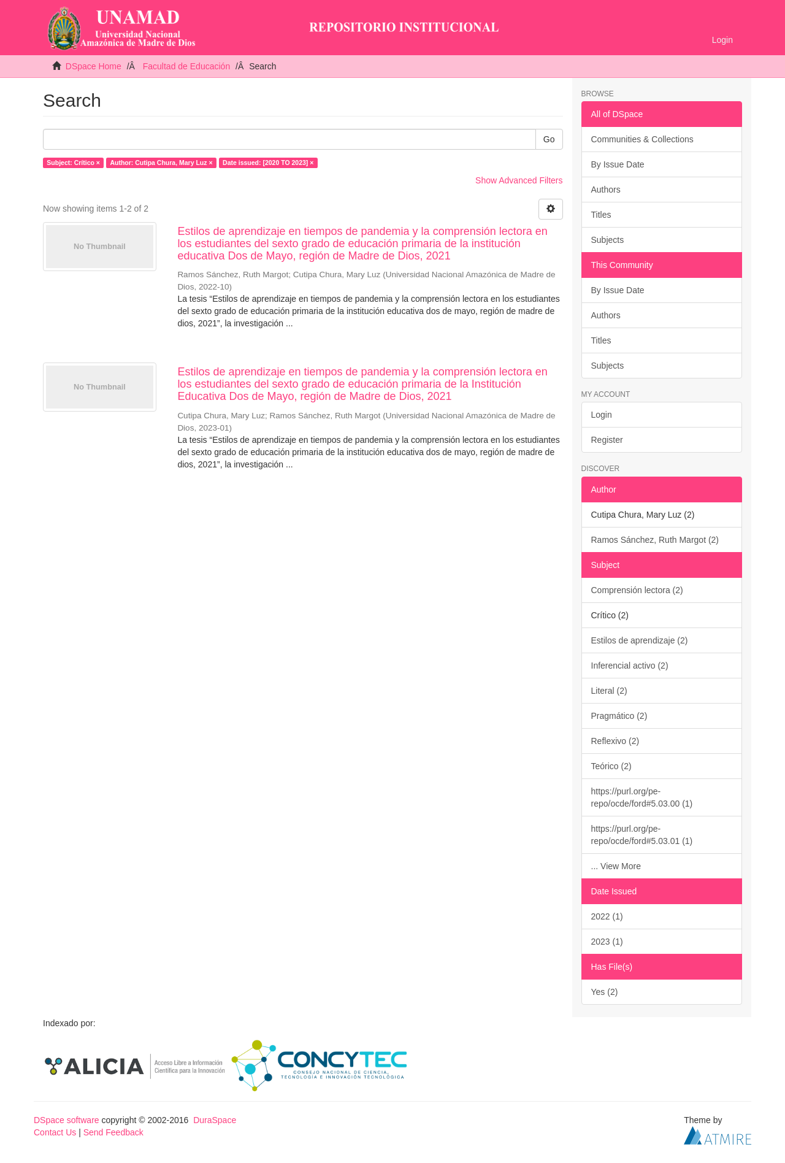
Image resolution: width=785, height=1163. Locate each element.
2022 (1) (607, 916)
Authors (606, 189)
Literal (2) (609, 691)
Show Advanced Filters (518, 180)
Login (601, 415)
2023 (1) (607, 941)
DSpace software (66, 1120)
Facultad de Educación (186, 66)
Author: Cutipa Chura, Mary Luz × (161, 162)
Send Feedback (113, 1132)
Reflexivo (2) (615, 741)
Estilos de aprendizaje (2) (639, 640)
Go (549, 139)
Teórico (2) (611, 766)
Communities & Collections (642, 139)
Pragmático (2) (619, 716)
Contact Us (55, 1132)
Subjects (607, 240)
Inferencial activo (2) (629, 665)
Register (607, 440)
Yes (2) (604, 992)
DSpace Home (93, 66)
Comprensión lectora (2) (637, 590)
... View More (616, 866)
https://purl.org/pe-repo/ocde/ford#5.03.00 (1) (642, 797)
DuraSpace (214, 1120)
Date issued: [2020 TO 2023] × (268, 162)
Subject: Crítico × (73, 162)
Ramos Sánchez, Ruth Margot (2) (655, 540)
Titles (601, 215)
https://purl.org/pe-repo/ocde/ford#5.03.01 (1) (642, 835)
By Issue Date (618, 164)
